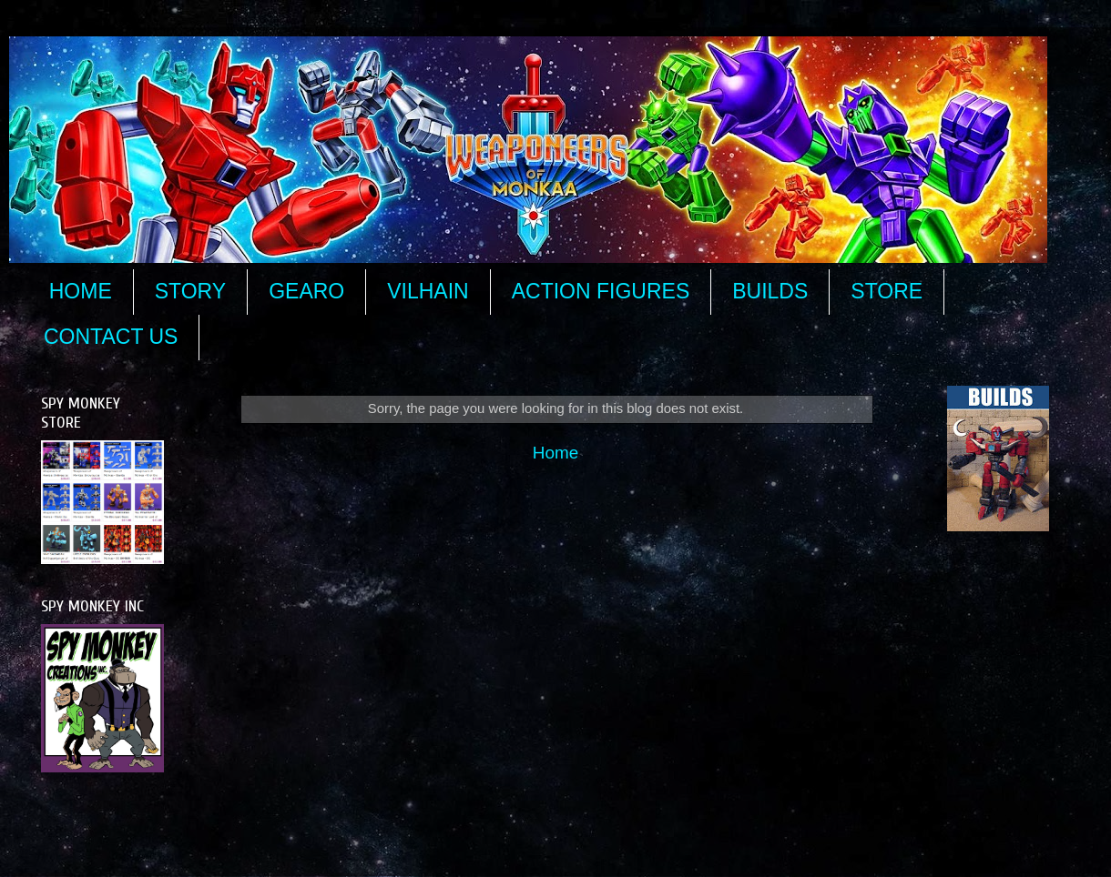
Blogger (770, 840)
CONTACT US (111, 336)
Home (555, 452)
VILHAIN (427, 291)
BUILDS (770, 291)
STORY (190, 291)
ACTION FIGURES (601, 291)
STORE (886, 291)
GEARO (306, 291)
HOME (80, 291)
